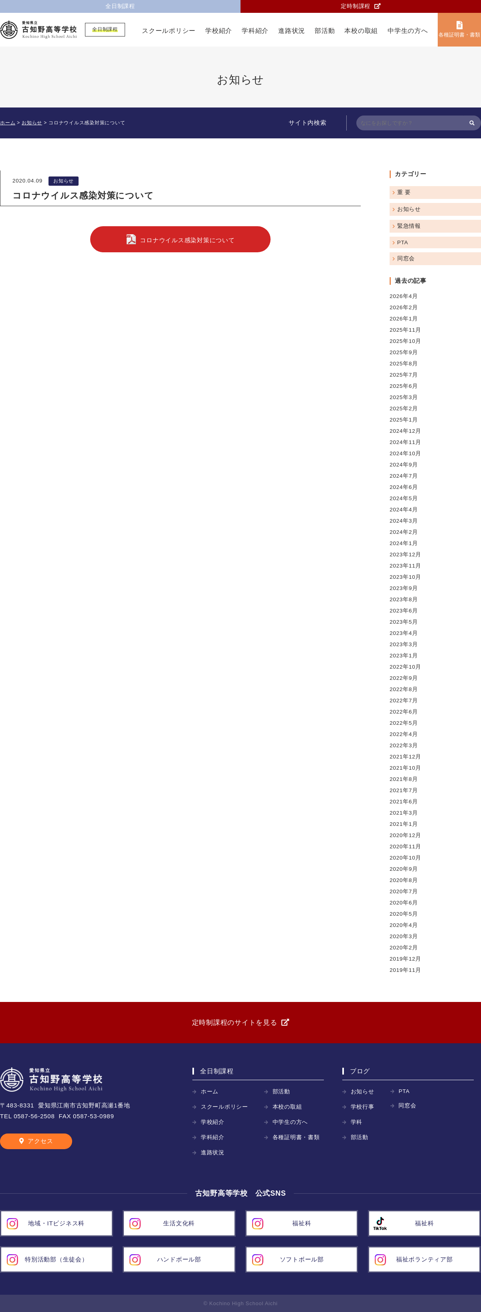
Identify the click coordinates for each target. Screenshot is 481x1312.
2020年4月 (404, 925)
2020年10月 (405, 858)
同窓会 (406, 259)
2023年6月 (404, 611)
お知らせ (63, 181)
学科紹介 (255, 30)
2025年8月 (404, 364)
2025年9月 (404, 352)
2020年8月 (404, 880)
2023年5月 (404, 622)
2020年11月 (405, 847)
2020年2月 (404, 948)
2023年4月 (404, 633)
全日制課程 (120, 6)
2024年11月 (405, 442)
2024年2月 (404, 532)
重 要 (404, 192)
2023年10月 (405, 577)
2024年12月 (405, 431)
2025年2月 (404, 409)
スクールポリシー (169, 30)
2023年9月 (404, 588)
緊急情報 (409, 226)
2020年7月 (404, 891)
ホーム (209, 1092)
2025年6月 (404, 386)
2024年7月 (404, 476)
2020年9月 (404, 869)
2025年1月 (404, 420)
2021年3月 (404, 813)
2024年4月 (404, 510)
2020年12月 (405, 835)
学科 (357, 1122)
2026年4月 (404, 296)
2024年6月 (404, 487)
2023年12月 (405, 555)
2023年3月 (404, 644)
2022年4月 (404, 734)
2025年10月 (405, 341)
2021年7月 (404, 790)
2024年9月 (404, 465)
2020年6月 (404, 903)
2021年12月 (405, 757)
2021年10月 (405, 768)
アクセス (40, 1141)
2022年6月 (404, 712)
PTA (402, 242)
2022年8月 (404, 689)
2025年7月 (404, 375)
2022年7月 (404, 701)
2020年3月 (404, 936)
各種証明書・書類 (459, 35)
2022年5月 (404, 723)
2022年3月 (404, 745)
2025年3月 (404, 397)
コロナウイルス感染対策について (187, 240)
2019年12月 (405, 959)
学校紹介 (218, 30)
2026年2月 (404, 307)
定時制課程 (355, 6)
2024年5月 (404, 498)
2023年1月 (404, 656)
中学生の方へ (408, 30)
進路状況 (291, 30)
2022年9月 (404, 678)
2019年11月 (405, 970)
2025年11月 (405, 330)
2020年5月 (404, 914)
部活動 (325, 30)
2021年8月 (404, 779)
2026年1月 (404, 319)
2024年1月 (404, 543)
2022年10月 (405, 667)
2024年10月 (405, 453)
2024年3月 (404, 521)
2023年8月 (404, 599)
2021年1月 (404, 824)
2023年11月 (405, 566)
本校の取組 (361, 30)
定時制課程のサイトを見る (234, 1022)
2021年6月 (404, 802)
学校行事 (362, 1107)
